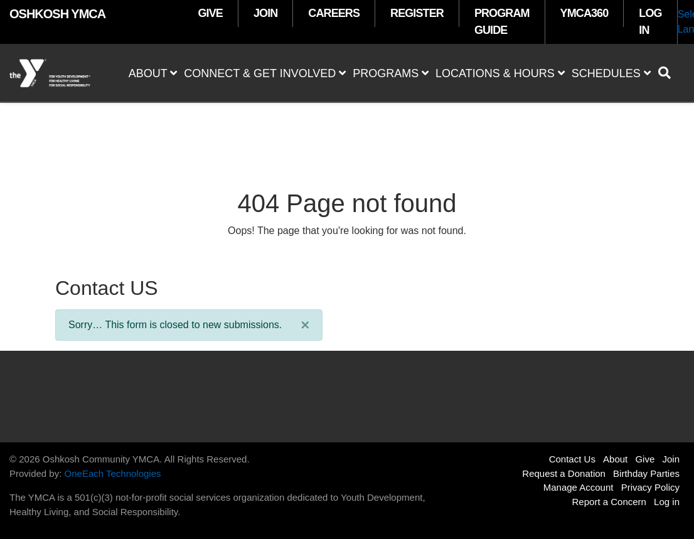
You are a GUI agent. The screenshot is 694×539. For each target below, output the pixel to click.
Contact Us (572, 459)
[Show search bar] (669, 73)
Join (671, 459)
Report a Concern (609, 501)
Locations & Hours (500, 73)
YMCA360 (584, 13)
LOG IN (650, 21)
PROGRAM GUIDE (502, 21)
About (153, 73)
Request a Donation (564, 473)
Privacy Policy (650, 487)
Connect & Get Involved (265, 73)
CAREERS (334, 13)
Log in (667, 501)
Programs (391, 73)
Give (644, 459)
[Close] (305, 325)
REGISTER (417, 13)
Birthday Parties (646, 473)
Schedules (611, 73)
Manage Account (578, 487)
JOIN (265, 13)
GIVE (210, 13)
